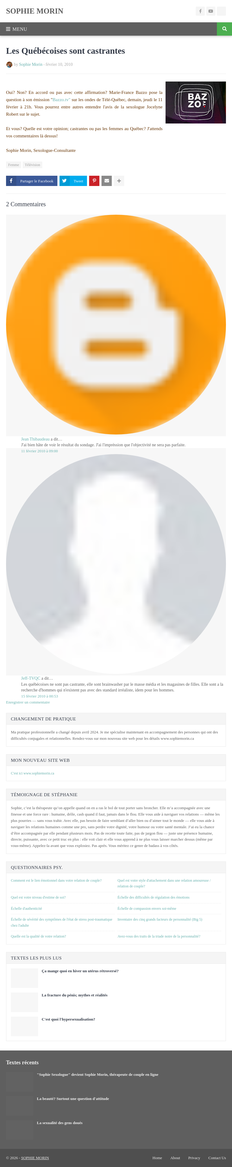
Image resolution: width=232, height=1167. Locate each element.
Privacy (194, 1158)
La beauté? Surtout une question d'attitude (73, 1098)
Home (157, 1158)
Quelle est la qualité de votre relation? (38, 936)
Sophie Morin (30, 64)
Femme (13, 165)
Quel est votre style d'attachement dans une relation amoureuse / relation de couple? (164, 883)
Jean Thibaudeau (35, 439)
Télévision (32, 165)
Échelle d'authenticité (26, 908)
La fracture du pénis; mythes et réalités (75, 995)
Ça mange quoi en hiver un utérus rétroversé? (80, 971)
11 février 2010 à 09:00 (39, 451)
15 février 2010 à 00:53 (39, 696)
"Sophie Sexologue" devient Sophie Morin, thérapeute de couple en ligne (97, 1074)
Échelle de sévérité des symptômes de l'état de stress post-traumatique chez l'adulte (61, 922)
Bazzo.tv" (61, 99)
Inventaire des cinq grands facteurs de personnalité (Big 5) (160, 919)
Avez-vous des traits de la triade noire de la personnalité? (159, 936)
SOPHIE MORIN (34, 11)
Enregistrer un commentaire (28, 702)
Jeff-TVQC (30, 678)
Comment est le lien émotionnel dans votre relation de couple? (56, 880)
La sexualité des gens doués (59, 1123)
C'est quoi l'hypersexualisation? (68, 1019)
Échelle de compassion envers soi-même (147, 908)
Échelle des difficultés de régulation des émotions (153, 897)
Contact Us (217, 1158)
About (175, 1158)
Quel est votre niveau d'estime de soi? (38, 897)
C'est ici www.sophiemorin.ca (32, 773)
